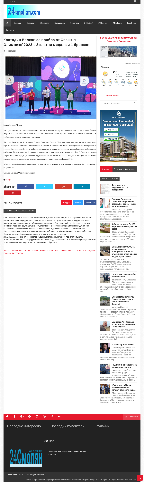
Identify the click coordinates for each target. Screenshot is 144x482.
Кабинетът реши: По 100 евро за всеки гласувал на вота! (124, 226)
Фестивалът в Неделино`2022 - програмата (120, 187)
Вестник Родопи (113, 95)
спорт (8, 179)
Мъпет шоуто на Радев (122, 344)
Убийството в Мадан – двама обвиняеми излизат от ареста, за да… (124, 387)
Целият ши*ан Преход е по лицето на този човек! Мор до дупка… (124, 324)
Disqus (78, 202)
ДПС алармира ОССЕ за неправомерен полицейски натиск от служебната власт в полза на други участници (124, 251)
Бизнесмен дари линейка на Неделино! (124, 275)
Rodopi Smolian (13, 475)
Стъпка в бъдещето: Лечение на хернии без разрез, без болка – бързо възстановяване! (124, 202)
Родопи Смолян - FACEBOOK (17, 250)
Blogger (66, 202)
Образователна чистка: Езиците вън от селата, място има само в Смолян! (123, 300)
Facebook (90, 202)
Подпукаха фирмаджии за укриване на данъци (124, 366)
